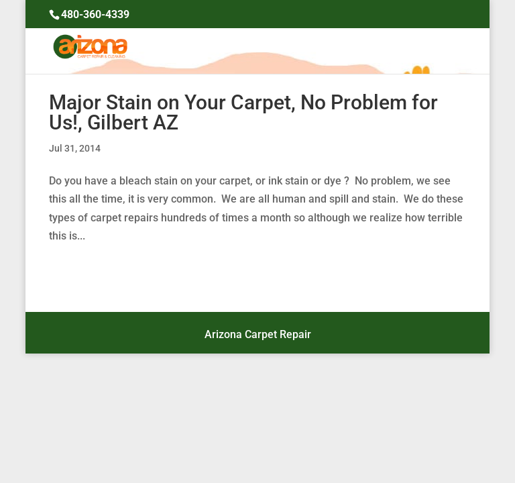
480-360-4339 (95, 14)
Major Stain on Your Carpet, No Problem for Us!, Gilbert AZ (243, 112)
